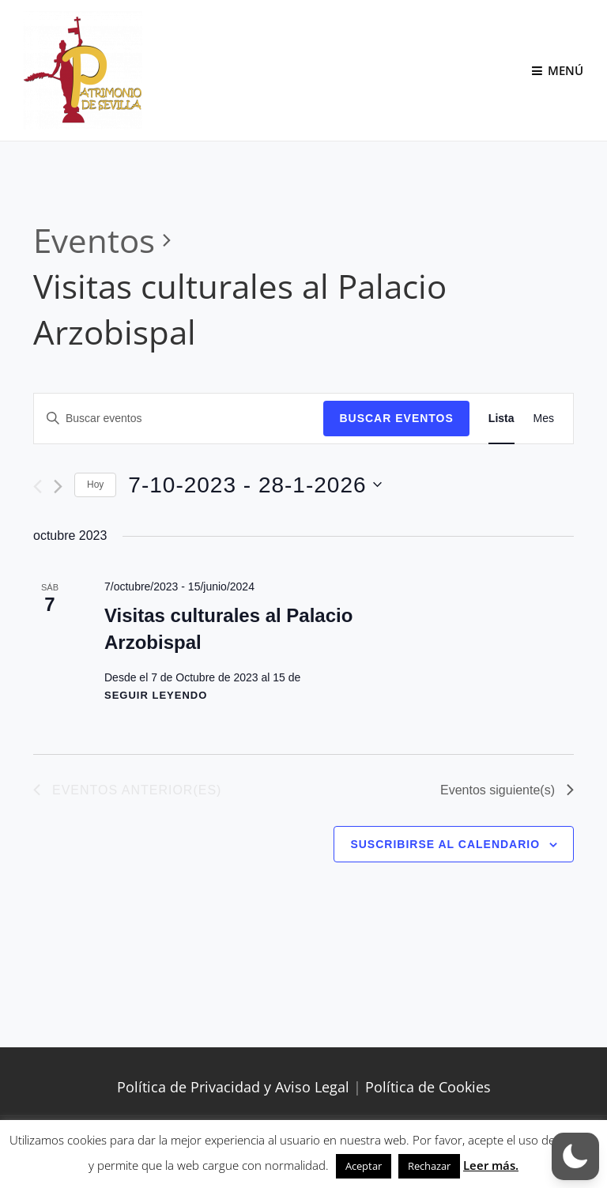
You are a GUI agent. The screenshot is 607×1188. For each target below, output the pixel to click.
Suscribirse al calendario (445, 844)
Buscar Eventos (396, 418)
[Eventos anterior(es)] (37, 486)
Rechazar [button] (429, 1166)
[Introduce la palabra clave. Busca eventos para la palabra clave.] (178, 418)
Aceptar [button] (363, 1166)
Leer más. (490, 1165)
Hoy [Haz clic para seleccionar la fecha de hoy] (95, 484)
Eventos (94, 239)
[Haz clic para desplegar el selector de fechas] (254, 485)
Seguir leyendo (155, 695)
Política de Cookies (428, 1086)
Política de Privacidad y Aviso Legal (233, 1086)
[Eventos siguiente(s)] (58, 486)
